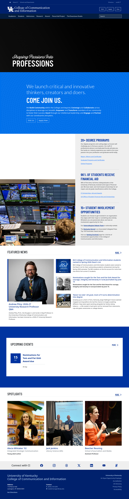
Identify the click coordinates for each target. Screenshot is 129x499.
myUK (119, 2)
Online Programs (86, 164)
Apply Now (43, 120)
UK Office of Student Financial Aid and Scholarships (98, 197)
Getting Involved (93, 235)
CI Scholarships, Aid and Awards (91, 193)
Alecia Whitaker (15, 448)
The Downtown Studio (74, 16)
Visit (102, 9)
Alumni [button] (47, 16)
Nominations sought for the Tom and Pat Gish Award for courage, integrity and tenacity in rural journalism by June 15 (97, 279)
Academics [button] (12, 16)
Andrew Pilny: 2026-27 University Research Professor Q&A (24, 307)
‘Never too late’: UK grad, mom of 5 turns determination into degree (96, 296)
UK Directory (117, 484)
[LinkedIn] (91, 465)
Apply (110, 9)
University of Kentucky (22, 475)
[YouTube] (104, 465)
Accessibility (118, 489)
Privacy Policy (117, 487)
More (118, 252)
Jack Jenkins (52, 448)
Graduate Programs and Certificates (92, 160)
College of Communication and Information (36, 479)
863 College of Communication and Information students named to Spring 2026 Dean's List (97, 261)
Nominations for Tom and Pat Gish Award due (32, 358)
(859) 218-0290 (53, 487)
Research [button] (40, 16)
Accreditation (117, 481)
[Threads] (66, 465)
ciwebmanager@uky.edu (56, 489)
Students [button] (21, 16)
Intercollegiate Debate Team (94, 226)
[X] (79, 465)
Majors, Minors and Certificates (91, 157)
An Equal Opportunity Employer (111, 478)
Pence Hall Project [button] (58, 16)
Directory (111, 2)
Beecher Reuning (93, 448)
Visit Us (31, 120)
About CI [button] (15, 2)
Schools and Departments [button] (27, 2)
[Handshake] (116, 465)
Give (118, 9)
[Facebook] (41, 465)
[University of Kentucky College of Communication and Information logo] (50, 9)
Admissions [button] (30, 16)
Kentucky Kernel (89, 229)
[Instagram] (54, 465)
